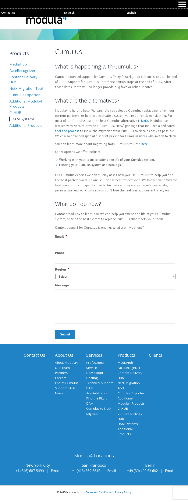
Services (94, 355)
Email (61, 236)
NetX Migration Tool (26, 88)
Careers (60, 378)
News (59, 393)
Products (126, 355)
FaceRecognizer (22, 70)
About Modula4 (66, 362)
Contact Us (8, 12)
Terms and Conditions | (100, 492)
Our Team (62, 367)
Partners (61, 373)
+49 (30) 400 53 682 (142, 470)
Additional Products (25, 125)
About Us (64, 355)
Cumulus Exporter (24, 94)
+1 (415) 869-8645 (86, 470)
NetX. (145, 121)
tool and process (67, 131)
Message (62, 285)
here (144, 144)
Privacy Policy (123, 492)
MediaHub (18, 64)
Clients (155, 355)
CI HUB (15, 112)
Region (62, 269)
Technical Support (99, 383)
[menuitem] (94, 12)
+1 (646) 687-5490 (30, 470)
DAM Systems (23, 119)
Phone (60, 253)
